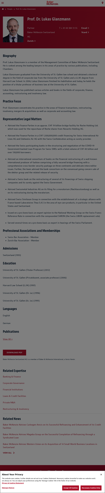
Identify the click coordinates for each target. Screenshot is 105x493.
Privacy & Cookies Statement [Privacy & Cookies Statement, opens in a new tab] (13, 483)
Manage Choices (8, 488)
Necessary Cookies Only (91, 488)
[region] (52, 482)
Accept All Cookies (71, 488)
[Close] (101, 474)
